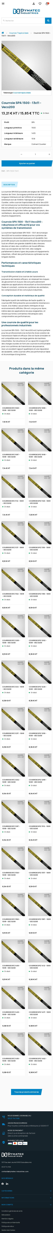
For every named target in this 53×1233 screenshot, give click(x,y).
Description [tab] (9, 185)
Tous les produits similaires (26, 1092)
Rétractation (6, 1215)
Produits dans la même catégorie (26, 370)
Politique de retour (8, 1226)
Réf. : (4, 171)
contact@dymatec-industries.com (15, 1171)
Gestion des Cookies (8, 1230)
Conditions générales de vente (12, 1211)
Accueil (4, 31)
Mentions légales (7, 1219)
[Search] (48, 21)
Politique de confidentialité (11, 1222)
